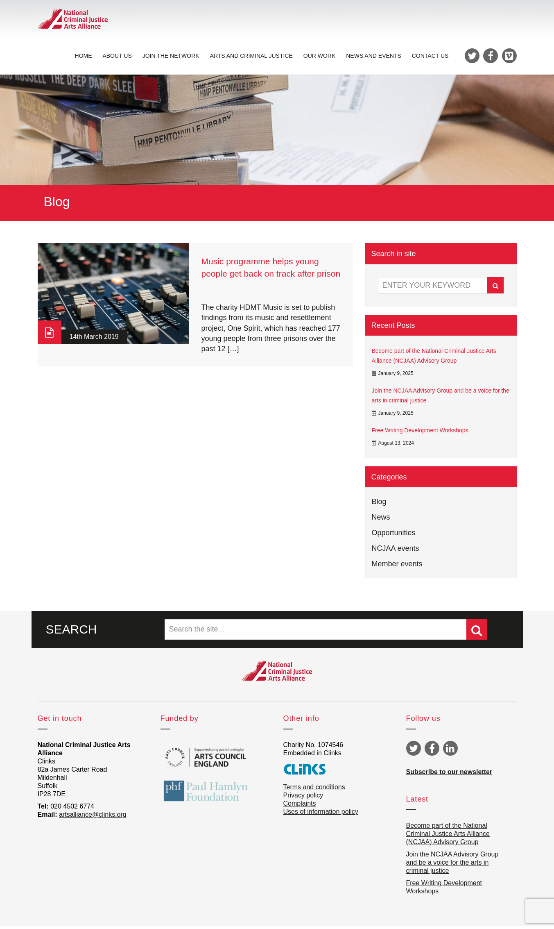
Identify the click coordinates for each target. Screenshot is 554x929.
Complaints (299, 806)
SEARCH (71, 631)
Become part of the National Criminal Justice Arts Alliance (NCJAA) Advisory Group (434, 358)
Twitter (413, 751)
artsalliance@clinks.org (93, 817)
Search (495, 288)
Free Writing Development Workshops (420, 432)
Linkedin (450, 751)
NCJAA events (395, 551)
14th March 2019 (94, 339)
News (381, 520)
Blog (379, 504)
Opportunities (394, 535)
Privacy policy (303, 798)
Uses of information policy (320, 814)
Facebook (432, 751)
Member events (397, 566)
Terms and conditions (314, 789)
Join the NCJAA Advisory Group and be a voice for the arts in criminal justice (440, 398)
